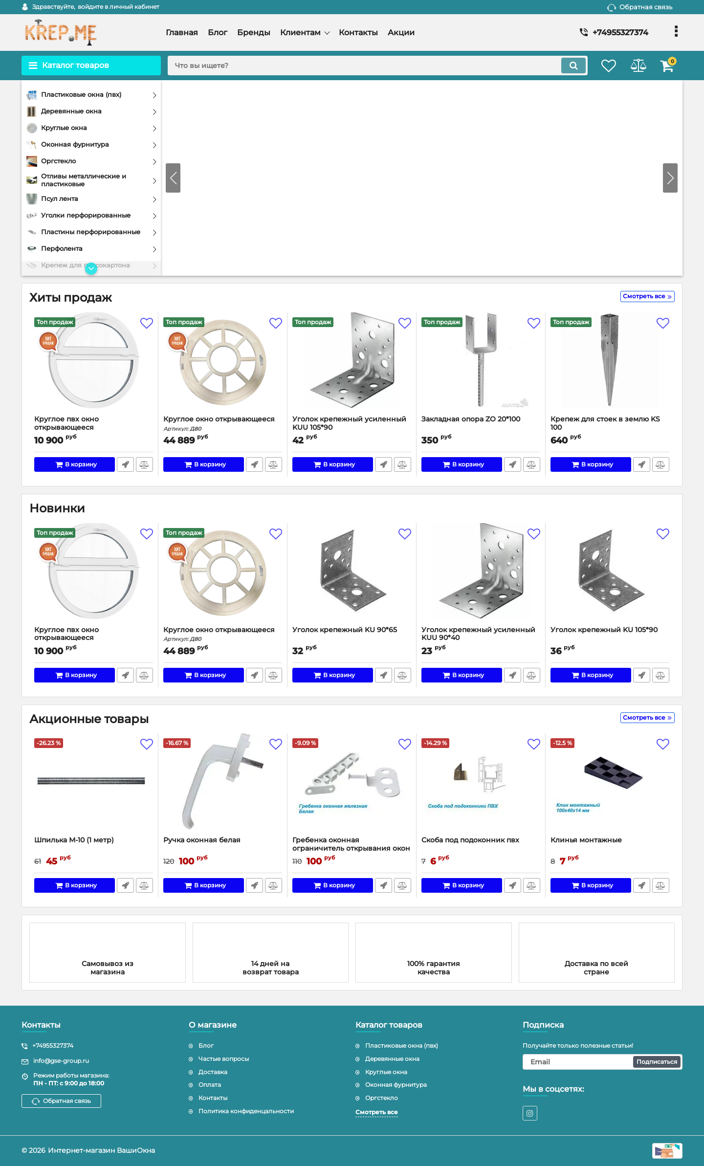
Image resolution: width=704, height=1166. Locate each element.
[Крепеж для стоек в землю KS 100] (609, 366)
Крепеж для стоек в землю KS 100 (605, 423)
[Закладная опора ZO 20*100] (480, 366)
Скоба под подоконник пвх (470, 840)
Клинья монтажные (586, 840)
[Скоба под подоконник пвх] (480, 787)
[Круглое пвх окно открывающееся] (93, 366)
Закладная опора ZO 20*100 (470, 419)
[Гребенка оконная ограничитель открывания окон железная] (351, 787)
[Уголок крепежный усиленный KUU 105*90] (351, 366)
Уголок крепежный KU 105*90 (604, 630)
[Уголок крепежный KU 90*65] (351, 577)
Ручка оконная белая (202, 840)
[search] (370, 65)
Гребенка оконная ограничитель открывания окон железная (351, 848)
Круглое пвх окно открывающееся (93, 427)
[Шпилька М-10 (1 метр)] (93, 787)
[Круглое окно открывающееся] (222, 366)
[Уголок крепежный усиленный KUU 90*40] (480, 577)
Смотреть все (376, 1112)
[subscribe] (603, 1062)
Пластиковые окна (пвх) (401, 1045)
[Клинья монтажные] (609, 787)
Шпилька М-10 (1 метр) (74, 840)
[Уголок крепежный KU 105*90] (609, 577)
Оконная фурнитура (396, 1085)
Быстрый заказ (124, 464)
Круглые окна (386, 1072)
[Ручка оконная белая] (222, 787)
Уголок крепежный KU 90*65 (344, 630)
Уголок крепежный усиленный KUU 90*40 (478, 634)
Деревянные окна (392, 1058)
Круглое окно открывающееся (222, 423)
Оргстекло (381, 1097)
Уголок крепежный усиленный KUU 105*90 (349, 423)
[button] (670, 178)
